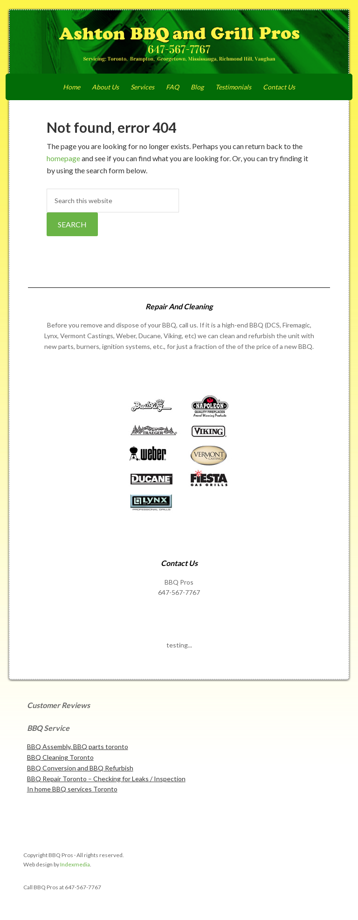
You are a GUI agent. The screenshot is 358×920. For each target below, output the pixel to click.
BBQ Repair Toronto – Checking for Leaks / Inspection (106, 779)
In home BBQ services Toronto (72, 789)
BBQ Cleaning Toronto (60, 757)
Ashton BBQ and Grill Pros (179, 43)
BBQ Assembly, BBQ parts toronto (77, 746)
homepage (63, 158)
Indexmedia (75, 864)
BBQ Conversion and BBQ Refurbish (80, 768)
